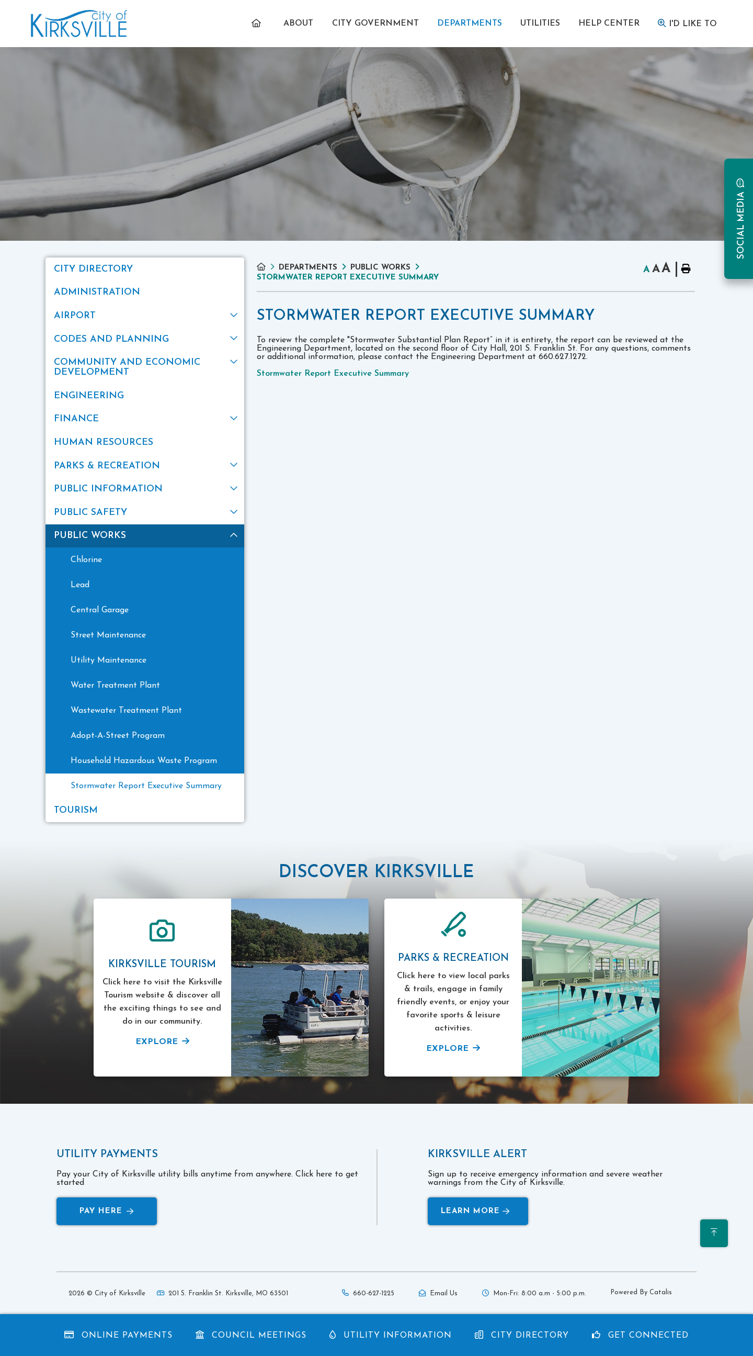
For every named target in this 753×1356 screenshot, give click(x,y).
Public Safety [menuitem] (90, 513)
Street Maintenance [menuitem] (108, 635)
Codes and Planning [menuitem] (111, 339)
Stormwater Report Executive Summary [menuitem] (146, 786)
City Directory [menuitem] (93, 269)
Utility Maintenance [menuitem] (108, 660)
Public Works (380, 268)
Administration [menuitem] (97, 292)
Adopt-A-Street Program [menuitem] (118, 736)
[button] (233, 315)
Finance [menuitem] (76, 419)
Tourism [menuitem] (76, 810)
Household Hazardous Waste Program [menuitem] (144, 761)
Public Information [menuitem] (108, 489)
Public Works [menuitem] (90, 536)
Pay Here (106, 1211)
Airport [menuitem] (75, 316)
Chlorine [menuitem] (86, 560)
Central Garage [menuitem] (100, 610)
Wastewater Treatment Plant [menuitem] (126, 711)
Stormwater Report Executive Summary (348, 278)
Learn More (475, 1211)
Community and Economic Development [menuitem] (127, 367)
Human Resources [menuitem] (103, 442)
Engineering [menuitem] (89, 396)
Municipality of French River (79, 24)
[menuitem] (259, 23)
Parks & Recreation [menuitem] (107, 466)
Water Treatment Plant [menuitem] (115, 685)
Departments (308, 268)
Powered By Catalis (641, 1292)
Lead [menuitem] (80, 585)
